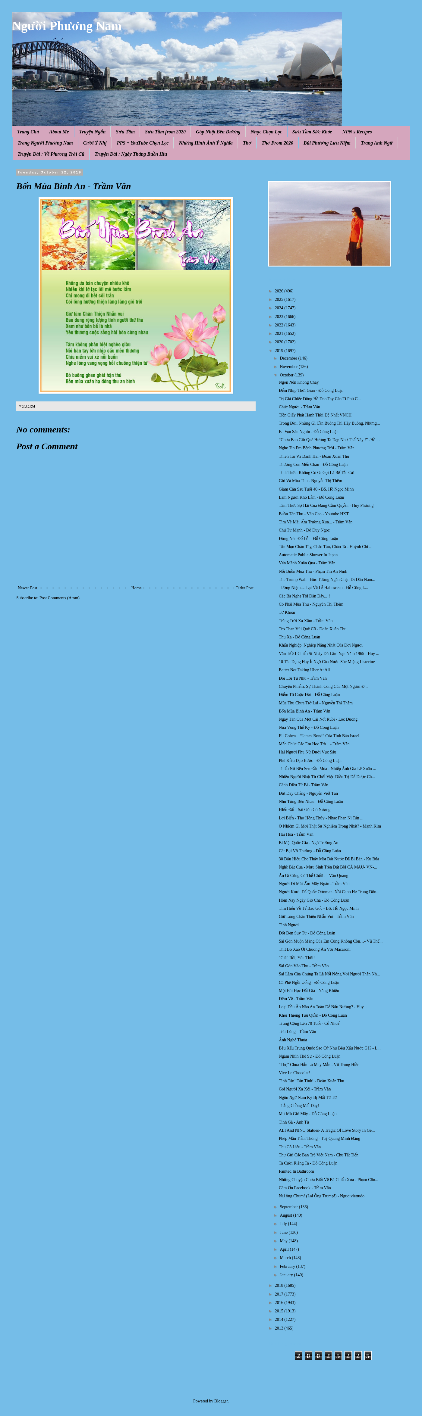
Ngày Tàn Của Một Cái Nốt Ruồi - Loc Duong (318, 719)
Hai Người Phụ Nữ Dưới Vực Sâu (307, 752)
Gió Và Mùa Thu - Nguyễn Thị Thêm (310, 481)
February (288, 1266)
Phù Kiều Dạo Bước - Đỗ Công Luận (310, 760)
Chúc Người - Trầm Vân (299, 407)
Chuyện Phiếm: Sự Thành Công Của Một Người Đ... (323, 686)
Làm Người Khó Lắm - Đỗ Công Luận (311, 497)
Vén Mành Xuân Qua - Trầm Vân (307, 563)
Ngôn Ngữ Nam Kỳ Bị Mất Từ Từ (308, 1097)
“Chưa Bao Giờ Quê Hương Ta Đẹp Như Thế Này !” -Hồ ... (329, 440)
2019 (280, 350)
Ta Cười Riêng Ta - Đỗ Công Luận (308, 1163)
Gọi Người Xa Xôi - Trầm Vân (305, 1089)
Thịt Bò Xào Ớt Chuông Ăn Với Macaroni (315, 949)
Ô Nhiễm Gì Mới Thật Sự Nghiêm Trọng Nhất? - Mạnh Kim (330, 826)
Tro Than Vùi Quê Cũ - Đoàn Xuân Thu (312, 629)
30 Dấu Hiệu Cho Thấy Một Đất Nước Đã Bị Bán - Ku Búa (329, 859)
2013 (280, 1328)
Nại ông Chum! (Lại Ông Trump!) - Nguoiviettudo (321, 1196)
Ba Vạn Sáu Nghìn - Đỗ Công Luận (309, 431)
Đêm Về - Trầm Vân (296, 999)
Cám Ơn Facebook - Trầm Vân (305, 1188)
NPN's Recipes (357, 131)
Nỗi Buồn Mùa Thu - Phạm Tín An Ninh (313, 571)
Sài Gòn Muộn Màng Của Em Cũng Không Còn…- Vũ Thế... (331, 941)
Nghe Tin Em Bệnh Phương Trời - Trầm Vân (316, 448)
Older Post (245, 588)
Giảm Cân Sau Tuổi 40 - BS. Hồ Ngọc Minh (316, 489)
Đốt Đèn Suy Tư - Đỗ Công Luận (307, 933)
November (289, 366)
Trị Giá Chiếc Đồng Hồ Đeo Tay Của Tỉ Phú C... (320, 399)
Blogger (221, 1401)
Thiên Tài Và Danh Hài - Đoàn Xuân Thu (314, 456)
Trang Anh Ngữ (377, 142)
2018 (280, 1285)
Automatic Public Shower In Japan (308, 555)
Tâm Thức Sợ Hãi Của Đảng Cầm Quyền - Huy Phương (326, 505)
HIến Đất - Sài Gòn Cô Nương (304, 809)
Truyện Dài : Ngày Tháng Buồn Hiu (131, 154)
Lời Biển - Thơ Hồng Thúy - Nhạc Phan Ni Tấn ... (321, 818)
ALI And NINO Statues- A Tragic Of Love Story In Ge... (327, 1130)
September (289, 1207)
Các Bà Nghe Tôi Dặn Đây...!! (304, 596)
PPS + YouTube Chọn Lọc (143, 142)
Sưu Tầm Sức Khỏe (312, 131)
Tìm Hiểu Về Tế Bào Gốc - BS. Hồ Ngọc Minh (319, 908)
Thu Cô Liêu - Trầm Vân (300, 1147)
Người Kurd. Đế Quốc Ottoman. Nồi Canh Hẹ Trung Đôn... (329, 892)
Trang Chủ (28, 131)
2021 (280, 333)
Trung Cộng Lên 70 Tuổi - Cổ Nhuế (309, 1023)
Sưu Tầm (125, 131)
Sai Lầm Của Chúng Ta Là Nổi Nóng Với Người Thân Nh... (329, 974)
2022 (280, 325)
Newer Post (27, 588)
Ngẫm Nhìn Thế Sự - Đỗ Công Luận (309, 1056)
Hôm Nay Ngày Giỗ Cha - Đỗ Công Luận (314, 900)
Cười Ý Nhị (95, 142)
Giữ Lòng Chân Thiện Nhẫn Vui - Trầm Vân (316, 916)
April (285, 1249)
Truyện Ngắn (92, 131)
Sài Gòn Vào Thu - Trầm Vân (304, 966)
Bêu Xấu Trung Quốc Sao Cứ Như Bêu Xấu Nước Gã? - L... (330, 1048)
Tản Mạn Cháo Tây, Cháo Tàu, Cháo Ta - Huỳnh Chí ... (326, 546)
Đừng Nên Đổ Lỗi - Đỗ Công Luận (308, 538)
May (284, 1241)
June (284, 1232)
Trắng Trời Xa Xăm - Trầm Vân (305, 621)
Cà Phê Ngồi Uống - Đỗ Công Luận (309, 982)
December (289, 358)
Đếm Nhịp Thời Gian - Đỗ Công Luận (311, 390)
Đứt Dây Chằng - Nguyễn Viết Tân (308, 793)
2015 (280, 1311)
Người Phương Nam (67, 26)
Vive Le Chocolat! (294, 1073)
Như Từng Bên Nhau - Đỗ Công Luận (311, 801)
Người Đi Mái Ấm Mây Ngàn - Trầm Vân (314, 883)
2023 (280, 316)
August (286, 1215)
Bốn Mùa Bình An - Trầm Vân (304, 711)
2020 (280, 342)
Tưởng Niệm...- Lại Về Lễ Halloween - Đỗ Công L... (323, 587)
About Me (59, 131)
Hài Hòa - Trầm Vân (296, 834)
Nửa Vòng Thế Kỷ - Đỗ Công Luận (309, 727)
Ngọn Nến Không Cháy (299, 382)
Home (136, 588)
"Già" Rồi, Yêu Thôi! (297, 958)
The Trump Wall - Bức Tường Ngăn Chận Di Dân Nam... (327, 579)
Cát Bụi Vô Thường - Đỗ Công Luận (310, 851)
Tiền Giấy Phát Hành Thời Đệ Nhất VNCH (315, 415)
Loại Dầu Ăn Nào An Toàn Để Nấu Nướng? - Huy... (323, 1007)
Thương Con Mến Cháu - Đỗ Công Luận (313, 464)
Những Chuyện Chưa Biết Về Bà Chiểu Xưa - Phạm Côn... (328, 1179)
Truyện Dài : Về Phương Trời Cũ (50, 154)
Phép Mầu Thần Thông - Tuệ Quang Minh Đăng (319, 1138)
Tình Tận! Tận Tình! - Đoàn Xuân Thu (311, 1081)
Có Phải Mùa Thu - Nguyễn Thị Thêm (311, 604)
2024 (280, 308)
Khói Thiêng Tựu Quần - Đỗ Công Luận (313, 1015)
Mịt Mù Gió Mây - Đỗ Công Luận (307, 1114)
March (286, 1257)
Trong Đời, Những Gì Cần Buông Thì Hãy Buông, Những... (329, 423)
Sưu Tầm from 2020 (165, 131)
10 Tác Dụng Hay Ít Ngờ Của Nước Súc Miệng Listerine (327, 662)
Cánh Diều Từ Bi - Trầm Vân (303, 785)
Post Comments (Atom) (59, 598)
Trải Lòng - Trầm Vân (297, 1031)
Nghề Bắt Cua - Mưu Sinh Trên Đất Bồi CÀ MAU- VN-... (328, 867)
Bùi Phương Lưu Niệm (327, 142)
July (284, 1223)
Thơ (247, 142)
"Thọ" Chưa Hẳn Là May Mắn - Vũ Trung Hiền (319, 1064)
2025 (280, 299)
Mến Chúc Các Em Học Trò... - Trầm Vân (314, 744)
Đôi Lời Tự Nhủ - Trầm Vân (303, 678)
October (287, 375)
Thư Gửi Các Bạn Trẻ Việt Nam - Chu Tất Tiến (318, 1155)
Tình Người (289, 925)
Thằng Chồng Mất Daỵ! (299, 1105)
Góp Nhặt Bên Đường (218, 131)
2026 (280, 291)
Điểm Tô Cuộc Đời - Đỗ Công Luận (309, 694)
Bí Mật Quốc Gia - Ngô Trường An (308, 843)
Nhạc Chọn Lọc (266, 131)
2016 (280, 1302)
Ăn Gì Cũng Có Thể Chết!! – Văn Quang (313, 875)
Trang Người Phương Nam (45, 142)
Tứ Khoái (287, 612)
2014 (280, 1319)
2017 (280, 1294)
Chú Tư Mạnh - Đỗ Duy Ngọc (304, 530)
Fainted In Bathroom (296, 1171)
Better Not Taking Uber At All (304, 670)
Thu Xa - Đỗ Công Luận (299, 637)
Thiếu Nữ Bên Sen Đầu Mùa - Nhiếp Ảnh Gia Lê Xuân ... (327, 768)
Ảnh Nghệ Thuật (293, 1040)
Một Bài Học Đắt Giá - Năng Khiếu (309, 990)
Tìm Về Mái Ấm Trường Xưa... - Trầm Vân (315, 522)
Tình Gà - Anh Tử (294, 1122)
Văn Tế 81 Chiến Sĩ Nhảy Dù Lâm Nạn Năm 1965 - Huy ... (329, 653)
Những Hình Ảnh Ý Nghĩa (205, 142)
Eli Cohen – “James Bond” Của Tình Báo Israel (319, 736)
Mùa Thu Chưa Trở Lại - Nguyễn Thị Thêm (316, 703)
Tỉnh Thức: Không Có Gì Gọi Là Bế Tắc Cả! (316, 472)
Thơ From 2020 (277, 142)
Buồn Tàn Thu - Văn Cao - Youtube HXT (314, 514)
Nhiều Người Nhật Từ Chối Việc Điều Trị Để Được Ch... (327, 777)
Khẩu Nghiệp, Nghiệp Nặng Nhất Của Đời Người (321, 645)
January (287, 1275)
